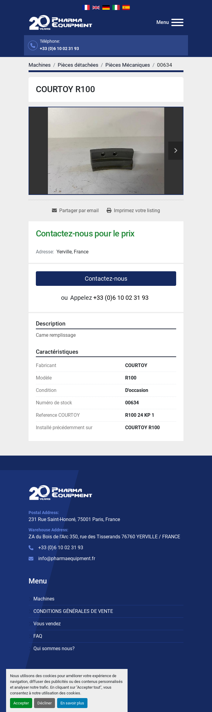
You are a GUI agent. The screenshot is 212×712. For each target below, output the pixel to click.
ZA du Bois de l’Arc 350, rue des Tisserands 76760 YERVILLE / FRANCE (104, 537)
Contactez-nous (106, 278)
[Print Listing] (133, 210)
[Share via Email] (75, 210)
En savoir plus (72, 703)
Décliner (44, 703)
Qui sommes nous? (54, 648)
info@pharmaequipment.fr (66, 558)
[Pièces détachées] (78, 65)
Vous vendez (47, 624)
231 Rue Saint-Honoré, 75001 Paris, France (74, 519)
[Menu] (177, 22)
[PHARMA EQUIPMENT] (61, 492)
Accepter (21, 703)
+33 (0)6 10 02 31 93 (59, 48)
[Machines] (40, 65)
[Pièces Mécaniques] (127, 65)
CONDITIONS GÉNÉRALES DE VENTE (73, 611)
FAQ (37, 636)
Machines (43, 599)
